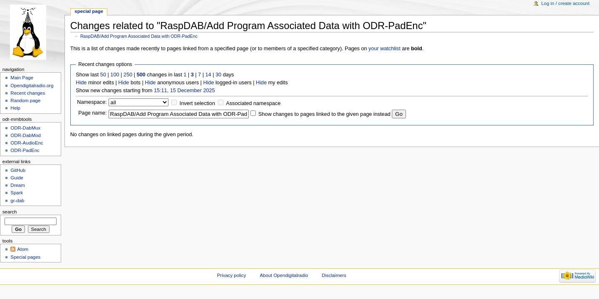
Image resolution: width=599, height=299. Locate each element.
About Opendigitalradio (284, 275)
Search (9, 211)
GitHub (17, 170)
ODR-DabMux (25, 127)
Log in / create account (565, 3)
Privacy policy (231, 275)
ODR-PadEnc (24, 150)
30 (218, 75)
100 (114, 75)
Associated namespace (253, 103)
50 (103, 75)
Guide (16, 177)
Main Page (21, 77)
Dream (17, 185)
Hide (81, 83)
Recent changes (27, 93)
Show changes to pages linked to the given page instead (324, 114)
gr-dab (17, 200)
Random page (25, 100)
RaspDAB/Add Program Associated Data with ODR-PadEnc (139, 36)
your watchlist (385, 48)
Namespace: (91, 102)
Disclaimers (334, 275)
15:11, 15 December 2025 (184, 90)
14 (208, 75)
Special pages (25, 257)
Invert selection (197, 103)
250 (128, 75)
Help (15, 107)
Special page (88, 11)
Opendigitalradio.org (31, 85)
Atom (22, 249)
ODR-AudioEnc (26, 142)
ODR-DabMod (25, 135)
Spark (16, 192)
